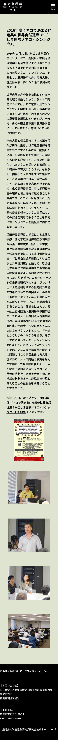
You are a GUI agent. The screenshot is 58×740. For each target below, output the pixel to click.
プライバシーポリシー (36, 671)
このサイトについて (11, 671)
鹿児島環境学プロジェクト (13, 7)
